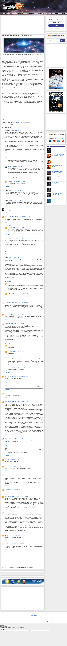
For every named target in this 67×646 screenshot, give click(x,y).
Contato (63, 13)
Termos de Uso (33, 615)
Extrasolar (49, 13)
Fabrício (9, 166)
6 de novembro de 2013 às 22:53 (15, 209)
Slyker (6, 209)
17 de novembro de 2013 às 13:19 (16, 250)
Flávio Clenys (11, 157)
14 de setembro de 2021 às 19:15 (17, 543)
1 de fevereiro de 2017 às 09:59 (18, 367)
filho (6, 512)
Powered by (56, 28)
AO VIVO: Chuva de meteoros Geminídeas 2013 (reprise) (57, 172)
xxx (5, 474)
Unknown (10, 181)
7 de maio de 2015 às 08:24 (18, 227)
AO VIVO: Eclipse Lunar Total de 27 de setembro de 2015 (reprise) (58, 155)
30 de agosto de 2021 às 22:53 (13, 535)
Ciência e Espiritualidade (10, 302)
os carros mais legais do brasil (11, 216)
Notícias (11, 13)
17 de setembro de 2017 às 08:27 (19, 181)
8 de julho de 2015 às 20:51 (16, 357)
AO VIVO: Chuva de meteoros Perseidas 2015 (57, 183)
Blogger (51, 621)
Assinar (56, 25)
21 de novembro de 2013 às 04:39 (19, 176)
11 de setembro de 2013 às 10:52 (21, 157)
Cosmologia (9, 124)
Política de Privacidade (33, 618)
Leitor (9, 357)
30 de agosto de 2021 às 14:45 (21, 496)
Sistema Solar (41, 13)
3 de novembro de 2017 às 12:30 (14, 466)
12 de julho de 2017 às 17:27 (20, 448)
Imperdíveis (15, 124)
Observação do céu (31, 13)
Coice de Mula (8, 438)
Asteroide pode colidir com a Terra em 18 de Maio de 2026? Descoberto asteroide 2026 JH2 (58, 149)
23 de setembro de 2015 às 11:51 (22, 376)
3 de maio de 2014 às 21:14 (22, 302)
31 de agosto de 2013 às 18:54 (15, 130)
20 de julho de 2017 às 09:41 (15, 459)
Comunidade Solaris (9, 323)
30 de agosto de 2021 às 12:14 (14, 489)
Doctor (6, 489)
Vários (56, 13)
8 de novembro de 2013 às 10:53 (25, 216)
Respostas (8, 154)
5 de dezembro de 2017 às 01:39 (13, 474)
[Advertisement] (23, 25)
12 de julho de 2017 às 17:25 (17, 438)
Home (6, 13)
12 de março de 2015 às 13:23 (20, 323)
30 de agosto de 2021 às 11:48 (22, 293)
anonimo (7, 314)
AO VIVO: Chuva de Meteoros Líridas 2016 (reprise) (57, 194)
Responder (7, 152)
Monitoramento (20, 13)
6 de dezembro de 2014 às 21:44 (16, 314)
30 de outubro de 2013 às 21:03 (18, 166)
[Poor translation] (4, 629)
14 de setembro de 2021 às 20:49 (25, 385)
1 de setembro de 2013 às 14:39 (15, 200)
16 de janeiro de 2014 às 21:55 (15, 257)
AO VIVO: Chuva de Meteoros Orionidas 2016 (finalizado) (57, 188)
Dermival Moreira (11, 293)
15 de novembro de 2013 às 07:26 (16, 238)
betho (6, 466)
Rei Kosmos (7, 543)
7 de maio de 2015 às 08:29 (18, 345)
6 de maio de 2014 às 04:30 (18, 283)
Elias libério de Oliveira (10, 376)
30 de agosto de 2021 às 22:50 (13, 512)
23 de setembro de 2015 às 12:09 (22, 401)
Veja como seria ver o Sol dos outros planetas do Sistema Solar (58, 161)
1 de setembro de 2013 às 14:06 (15, 190)
